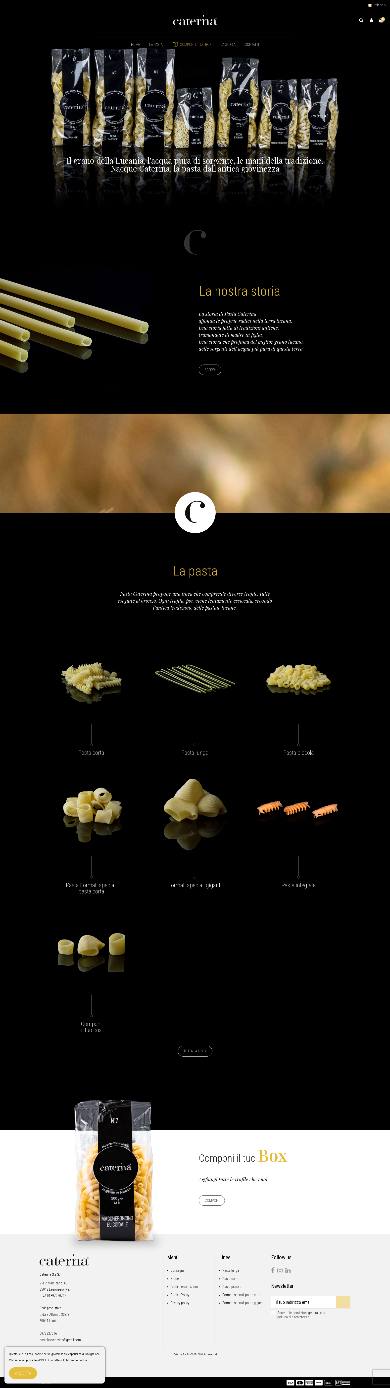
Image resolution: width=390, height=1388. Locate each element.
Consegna (177, 1270)
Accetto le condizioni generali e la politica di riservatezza (301, 1315)
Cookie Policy (179, 1295)
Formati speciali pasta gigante (243, 1303)
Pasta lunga (230, 1270)
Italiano (377, 5)
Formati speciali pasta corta (241, 1295)
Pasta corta (230, 1279)
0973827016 (48, 1333)
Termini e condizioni (184, 1287)
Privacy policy (179, 1303)
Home (174, 1279)
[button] (156, 45)
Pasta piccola (231, 1287)
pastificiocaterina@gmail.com (60, 1340)
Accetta (23, 1373)
